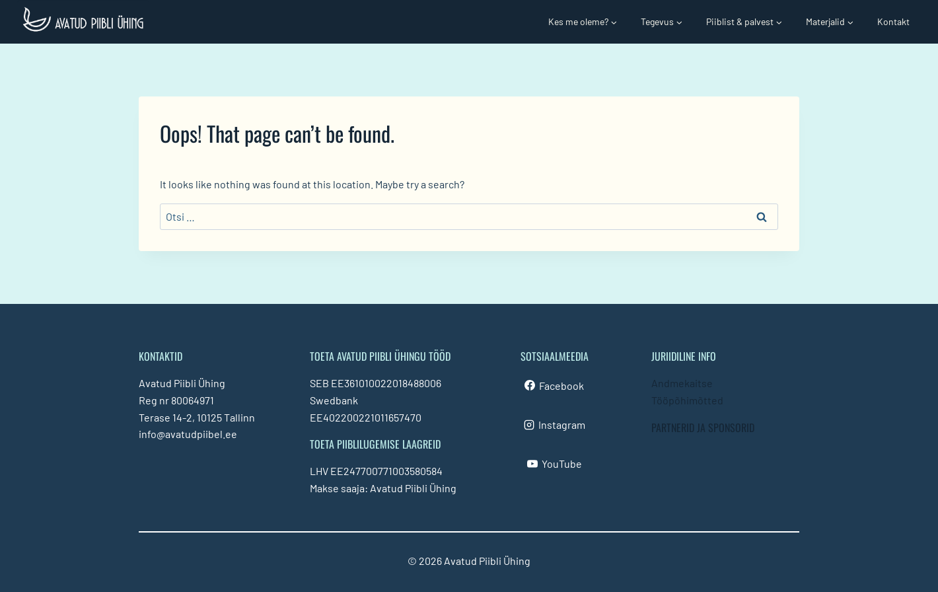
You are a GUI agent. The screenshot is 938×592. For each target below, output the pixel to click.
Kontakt (893, 21)
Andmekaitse (682, 383)
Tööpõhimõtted (687, 400)
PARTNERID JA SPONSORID (702, 427)
